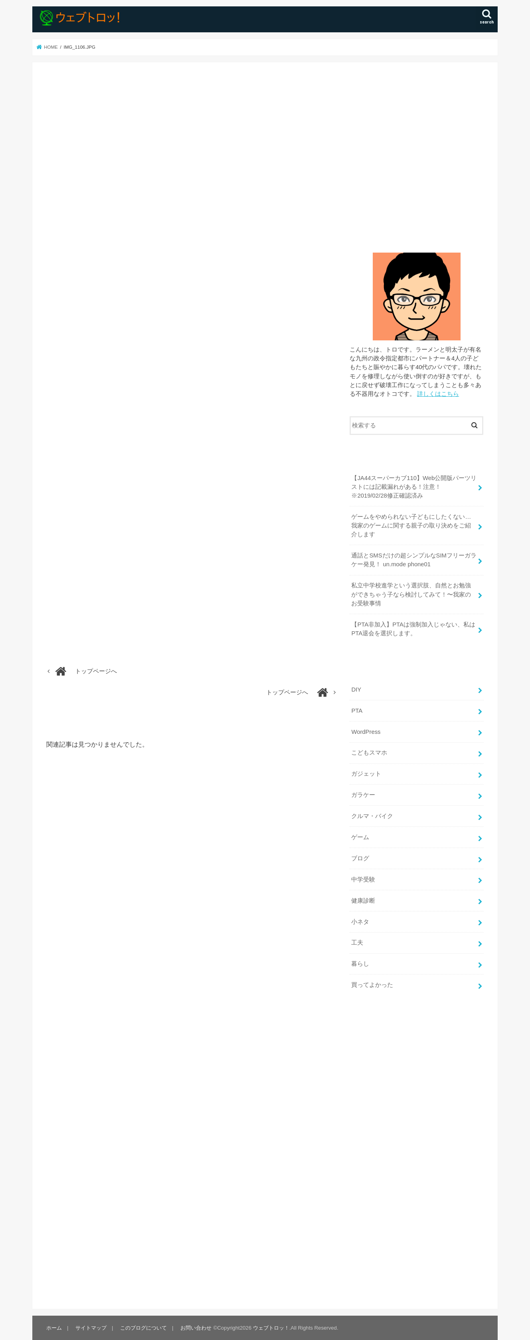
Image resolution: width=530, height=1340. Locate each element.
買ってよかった (372, 985)
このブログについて (143, 1328)
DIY (356, 689)
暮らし (360, 964)
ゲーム (360, 837)
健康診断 (363, 900)
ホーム (54, 1328)
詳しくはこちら (438, 394)
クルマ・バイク (372, 816)
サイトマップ (91, 1328)
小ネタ (360, 922)
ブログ (360, 858)
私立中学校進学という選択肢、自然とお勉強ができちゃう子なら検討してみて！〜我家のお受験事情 (411, 594)
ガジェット (366, 774)
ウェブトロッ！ (271, 1328)
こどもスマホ (369, 752)
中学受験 (363, 879)
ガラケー (363, 795)
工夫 (357, 942)
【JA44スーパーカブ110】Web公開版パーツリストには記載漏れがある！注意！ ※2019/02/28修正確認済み (414, 487)
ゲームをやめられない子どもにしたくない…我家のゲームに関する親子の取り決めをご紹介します (411, 526)
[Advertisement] (417, 154)
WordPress (365, 732)
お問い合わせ (196, 1328)
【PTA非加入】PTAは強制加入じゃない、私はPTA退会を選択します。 (413, 628)
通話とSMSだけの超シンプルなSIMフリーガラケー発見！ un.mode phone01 (414, 559)
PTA (356, 711)
